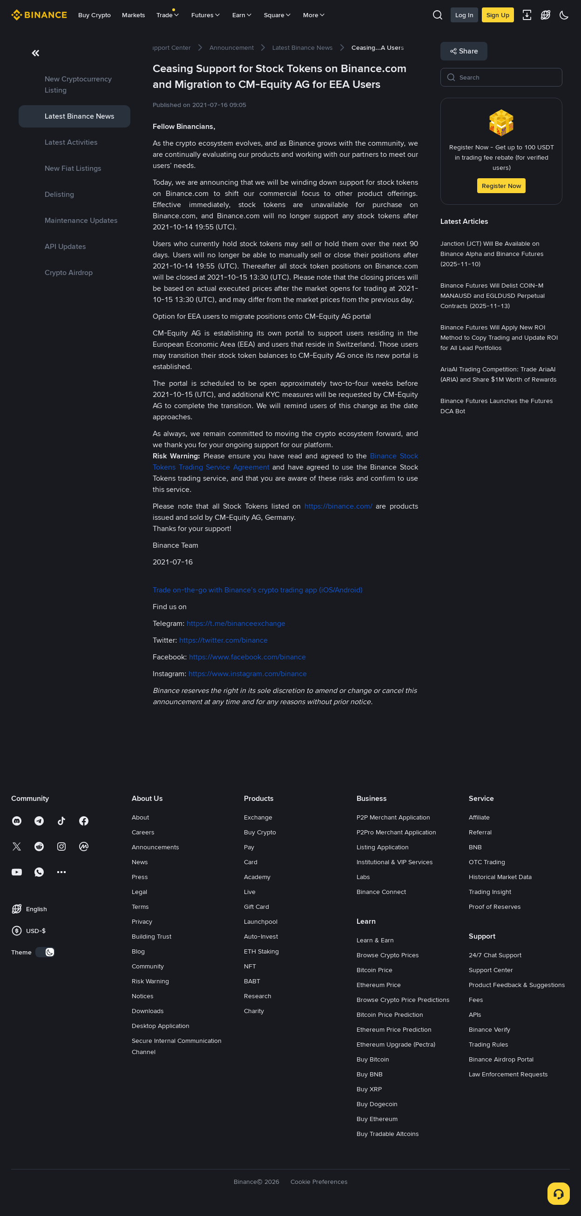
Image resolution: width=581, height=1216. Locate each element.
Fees (476, 999)
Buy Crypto (94, 15)
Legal (139, 891)
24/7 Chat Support (495, 955)
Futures (206, 15)
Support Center (491, 970)
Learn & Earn (375, 940)
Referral (480, 832)
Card (250, 862)
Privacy (142, 921)
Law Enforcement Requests (508, 1074)
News (140, 862)
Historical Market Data (500, 877)
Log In (464, 15)
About (140, 817)
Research (257, 996)
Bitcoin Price (374, 970)
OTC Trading (487, 862)
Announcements (155, 847)
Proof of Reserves (495, 906)
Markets (133, 15)
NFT (250, 966)
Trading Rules (488, 1044)
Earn (242, 15)
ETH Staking (261, 951)
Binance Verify (489, 1029)
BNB (475, 847)
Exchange (258, 817)
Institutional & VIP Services (395, 862)
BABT (252, 981)
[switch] (45, 952)
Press (140, 877)
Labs (363, 877)
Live (250, 891)
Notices (143, 996)
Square (278, 15)
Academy (257, 877)
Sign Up (497, 15)
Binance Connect (381, 891)
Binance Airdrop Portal (501, 1059)
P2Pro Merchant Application (396, 832)
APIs (475, 1014)
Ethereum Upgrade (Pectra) (396, 1044)
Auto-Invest (261, 936)
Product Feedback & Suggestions (517, 985)
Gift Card (256, 906)
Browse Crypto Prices (388, 955)
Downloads (148, 1011)
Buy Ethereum (377, 1119)
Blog (138, 951)
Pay (249, 847)
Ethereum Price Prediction (394, 1029)
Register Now (501, 185)
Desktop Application (160, 1025)
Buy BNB (370, 1074)
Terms (140, 906)
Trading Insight (490, 891)
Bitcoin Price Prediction (390, 1014)
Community (148, 966)
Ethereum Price (379, 985)
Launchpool (260, 921)
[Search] (507, 77)
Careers (143, 832)
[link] (74, 84)
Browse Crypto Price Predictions (403, 999)
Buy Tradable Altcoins (388, 1133)
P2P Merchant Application (393, 817)
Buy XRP (369, 1089)
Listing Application (383, 847)
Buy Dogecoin (377, 1104)
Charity (254, 1011)
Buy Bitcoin (373, 1059)
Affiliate (479, 817)
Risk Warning (150, 981)
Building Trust (151, 936)
